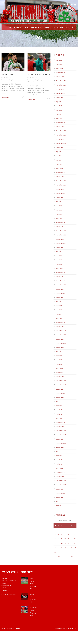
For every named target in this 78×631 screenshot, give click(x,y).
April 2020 (59, 364)
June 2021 (59, 306)
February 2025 (60, 122)
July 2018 (58, 451)
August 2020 (59, 347)
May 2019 (59, 410)
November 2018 (61, 435)
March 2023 (59, 218)
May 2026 (59, 60)
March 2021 (59, 318)
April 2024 (59, 164)
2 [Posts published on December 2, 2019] (55, 534)
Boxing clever (7, 74)
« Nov (58, 556)
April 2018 (59, 464)
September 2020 (61, 343)
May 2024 (59, 160)
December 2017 (61, 481)
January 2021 (60, 326)
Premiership (7, 80)
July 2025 (58, 102)
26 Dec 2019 (7, 78)
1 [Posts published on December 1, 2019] (74, 530)
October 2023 (60, 189)
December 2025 (61, 81)
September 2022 (61, 243)
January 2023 (60, 227)
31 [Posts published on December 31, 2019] (58, 552)
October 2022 (60, 239)
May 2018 (59, 460)
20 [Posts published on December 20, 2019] (68, 543)
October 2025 (60, 89)
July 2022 (58, 252)
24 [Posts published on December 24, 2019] (58, 548)
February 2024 (60, 172)
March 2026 (59, 68)
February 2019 (60, 422)
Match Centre (36, 27)
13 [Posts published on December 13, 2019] (68, 539)
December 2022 (61, 231)
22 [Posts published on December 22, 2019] (75, 543)
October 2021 (60, 289)
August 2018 (59, 447)
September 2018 (61, 443)
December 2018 (61, 431)
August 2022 (59, 247)
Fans (47, 27)
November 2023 (61, 185)
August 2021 (59, 297)
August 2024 (59, 147)
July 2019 (58, 401)
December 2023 (61, 181)
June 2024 (59, 156)
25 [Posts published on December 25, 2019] (61, 548)
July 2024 (58, 152)
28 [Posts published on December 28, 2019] (71, 548)
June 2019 (59, 406)
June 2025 (59, 106)
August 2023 (59, 197)
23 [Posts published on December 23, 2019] (55, 548)
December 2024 (61, 131)
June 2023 (59, 206)
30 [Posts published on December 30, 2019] (55, 552)
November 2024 (61, 135)
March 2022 (59, 268)
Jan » (71, 556)
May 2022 (59, 260)
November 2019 (61, 385)
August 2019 (59, 397)
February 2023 (60, 222)
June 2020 (59, 356)
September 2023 (61, 193)
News (27, 27)
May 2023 (59, 210)
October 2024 (60, 139)
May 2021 (59, 310)
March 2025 (59, 118)
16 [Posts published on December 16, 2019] (55, 543)
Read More (5, 97)
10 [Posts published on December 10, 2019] (58, 539)
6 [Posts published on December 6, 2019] (68, 534)
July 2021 (58, 301)
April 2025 (59, 114)
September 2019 (61, 393)
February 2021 (60, 322)
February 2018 (60, 472)
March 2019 (59, 418)
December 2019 (61, 381)
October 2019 (60, 389)
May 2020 (59, 360)
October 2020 (60, 339)
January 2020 (60, 376)
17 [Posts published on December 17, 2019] (58, 543)
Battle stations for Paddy (39, 74)
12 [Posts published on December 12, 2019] (65, 539)
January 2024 (60, 177)
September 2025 (61, 93)
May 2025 (59, 110)
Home (9, 27)
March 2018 (59, 468)
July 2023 (58, 202)
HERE (14, 594)
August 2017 (59, 497)
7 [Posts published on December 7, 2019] (71, 534)
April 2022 (59, 264)
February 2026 (60, 72)
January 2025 (60, 127)
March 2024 (59, 168)
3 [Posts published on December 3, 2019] (58, 534)
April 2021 (59, 314)
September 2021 (61, 293)
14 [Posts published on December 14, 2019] (71, 539)
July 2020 (58, 351)
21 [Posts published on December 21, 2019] (71, 543)
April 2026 (59, 64)
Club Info (17, 27)
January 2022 (60, 277)
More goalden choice (32, 581)
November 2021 (61, 285)
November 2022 (61, 235)
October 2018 (60, 439)
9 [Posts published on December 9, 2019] (55, 539)
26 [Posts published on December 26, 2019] (65, 548)
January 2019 (60, 426)
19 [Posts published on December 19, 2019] (65, 543)
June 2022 (59, 256)
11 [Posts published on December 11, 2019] (61, 539)
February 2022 (60, 272)
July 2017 (58, 501)
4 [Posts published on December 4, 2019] (61, 534)
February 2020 (60, 372)
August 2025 (59, 97)
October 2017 (60, 489)
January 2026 (60, 77)
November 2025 (61, 85)
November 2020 (61, 335)
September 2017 (61, 493)
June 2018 (59, 456)
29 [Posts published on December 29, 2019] (75, 548)
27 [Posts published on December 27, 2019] (68, 548)
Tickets (68, 27)
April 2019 (59, 414)
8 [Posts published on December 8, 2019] (74, 534)
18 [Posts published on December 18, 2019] (61, 543)
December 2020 (61, 331)
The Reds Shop (58, 27)
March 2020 (59, 368)
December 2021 (61, 281)
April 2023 (59, 214)
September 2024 (61, 143)
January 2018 (60, 476)
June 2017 (59, 506)
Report (14, 80)
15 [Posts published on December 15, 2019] (75, 539)
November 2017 (61, 485)
